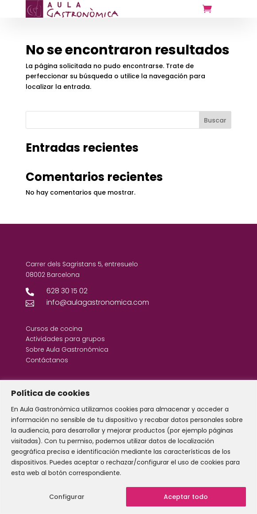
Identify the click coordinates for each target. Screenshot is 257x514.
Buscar (215, 120)
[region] (128, 447)
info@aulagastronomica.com (97, 302)
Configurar (66, 496)
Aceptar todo (186, 496)
